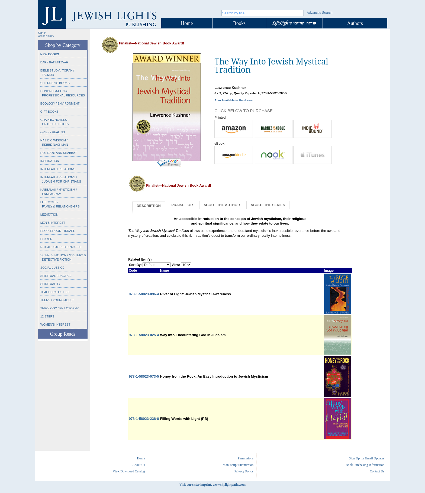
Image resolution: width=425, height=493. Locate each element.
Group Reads (62, 334)
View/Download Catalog (129, 471)
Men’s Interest (52, 222)
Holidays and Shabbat (58, 152)
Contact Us (377, 471)
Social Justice (52, 267)
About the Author (222, 205)
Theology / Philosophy (59, 308)
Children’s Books (55, 83)
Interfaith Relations (57, 169)
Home (187, 23)
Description (149, 206)
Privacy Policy (243, 471)
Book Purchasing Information (365, 465)
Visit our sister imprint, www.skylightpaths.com (212, 484)
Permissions (245, 458)
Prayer (46, 239)
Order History (46, 35)
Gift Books (49, 111)
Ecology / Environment (60, 103)
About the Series (268, 205)
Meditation (49, 214)
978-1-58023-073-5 (144, 376)
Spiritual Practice (56, 275)
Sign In (42, 32)
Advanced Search (320, 13)
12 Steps (47, 316)
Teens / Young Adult (57, 300)
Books (239, 23)
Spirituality (50, 284)
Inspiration (49, 161)
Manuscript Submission (238, 465)
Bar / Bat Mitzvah (54, 62)
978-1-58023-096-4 (144, 294)
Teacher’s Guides (55, 292)
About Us (138, 465)
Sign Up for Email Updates (366, 458)
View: (176, 265)
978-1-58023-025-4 (144, 335)
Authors (355, 23)
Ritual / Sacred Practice (61, 247)
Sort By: (135, 265)
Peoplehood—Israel (57, 230)
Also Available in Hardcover (234, 100)
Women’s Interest (55, 324)
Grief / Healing (52, 132)
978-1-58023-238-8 (144, 419)
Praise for (182, 205)
